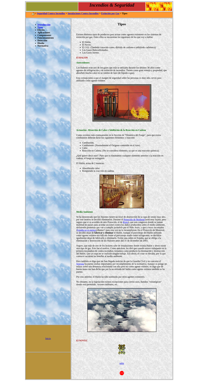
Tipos (40, 27)
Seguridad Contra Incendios (51, 13)
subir (121, 363)
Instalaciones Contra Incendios (83, 13)
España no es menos (86, 230)
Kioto (125, 222)
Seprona (80, 264)
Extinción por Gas (110, 13)
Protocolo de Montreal (134, 219)
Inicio (48, 338)
